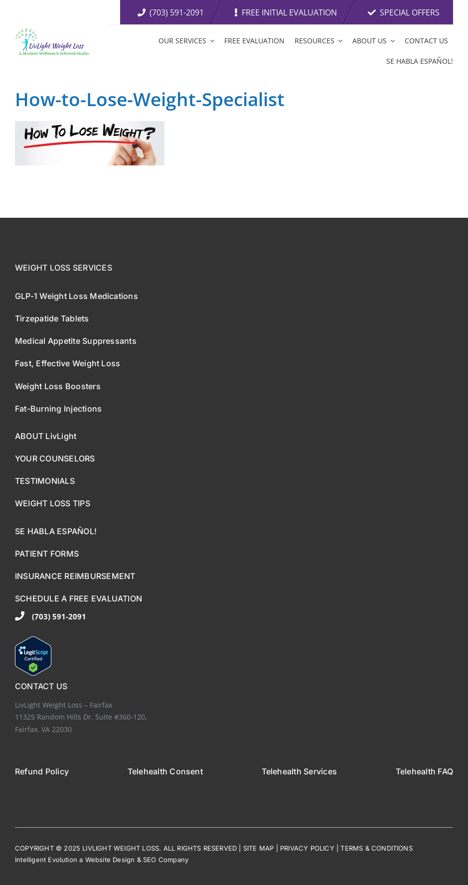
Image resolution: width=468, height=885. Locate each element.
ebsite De (106, 860)
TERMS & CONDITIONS (376, 848)
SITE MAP (258, 848)
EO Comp (162, 860)
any (183, 860)
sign (128, 860)
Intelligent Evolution (46, 860)
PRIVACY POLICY (307, 848)
